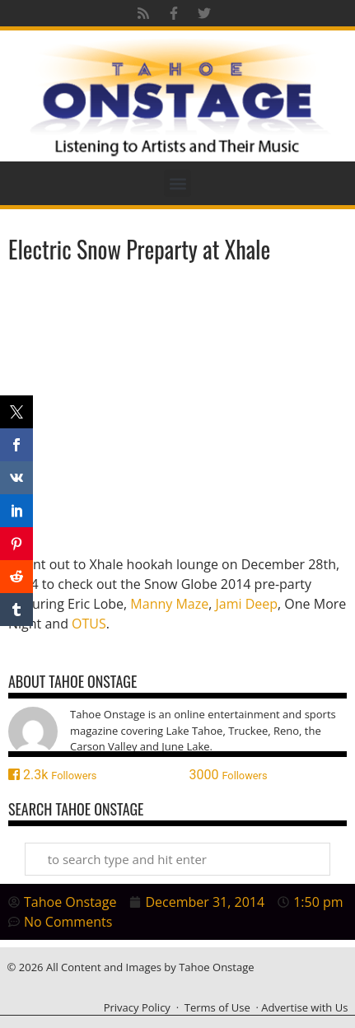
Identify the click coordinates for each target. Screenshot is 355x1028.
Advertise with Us (304, 1007)
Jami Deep (246, 604)
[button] (177, 183)
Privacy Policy (137, 1007)
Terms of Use (217, 1007)
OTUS (89, 623)
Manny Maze (169, 604)
